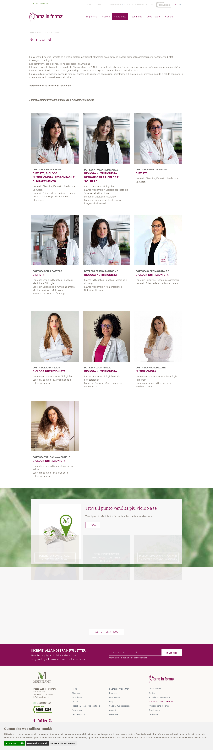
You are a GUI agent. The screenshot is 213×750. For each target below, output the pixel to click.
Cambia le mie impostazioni (63, 743)
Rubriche (100, 4)
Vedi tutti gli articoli (106, 632)
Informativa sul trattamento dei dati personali (129, 657)
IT (175, 4)
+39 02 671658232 (45, 694)
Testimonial (136, 16)
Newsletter (114, 714)
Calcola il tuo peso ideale (135, 4)
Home (32, 32)
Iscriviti (171, 652)
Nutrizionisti (120, 16)
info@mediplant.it (41, 697)
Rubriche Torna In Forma (159, 697)
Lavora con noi (114, 4)
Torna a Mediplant (39, 3)
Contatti (169, 16)
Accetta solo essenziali (37, 743)
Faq (152, 4)
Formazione (114, 697)
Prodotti (105, 16)
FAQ (111, 701)
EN (180, 4)
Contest (88, 4)
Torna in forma (42, 32)
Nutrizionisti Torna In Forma (161, 701)
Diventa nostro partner (119, 689)
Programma (91, 16)
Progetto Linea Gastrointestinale (86, 706)
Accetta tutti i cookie (15, 743)
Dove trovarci (154, 16)
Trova (93, 525)
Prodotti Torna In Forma (159, 706)
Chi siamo (76, 693)
